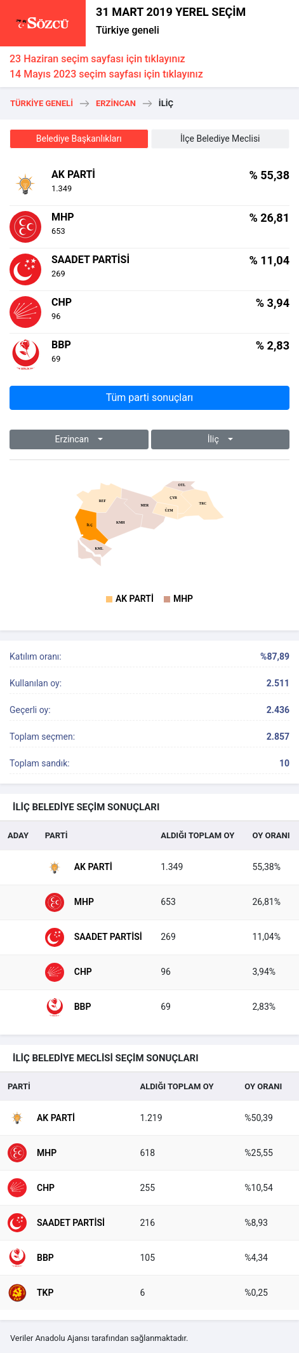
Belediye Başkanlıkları (79, 138)
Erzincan (116, 103)
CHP (68, 972)
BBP (68, 1007)
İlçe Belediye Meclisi (220, 138)
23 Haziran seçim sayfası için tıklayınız (97, 59)
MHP (183, 599)
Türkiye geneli (127, 30)
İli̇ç (215, 439)
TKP (30, 1292)
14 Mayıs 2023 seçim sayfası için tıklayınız (106, 74)
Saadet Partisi (93, 937)
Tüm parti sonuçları (150, 397)
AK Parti (135, 599)
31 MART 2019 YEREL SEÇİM (171, 11)
